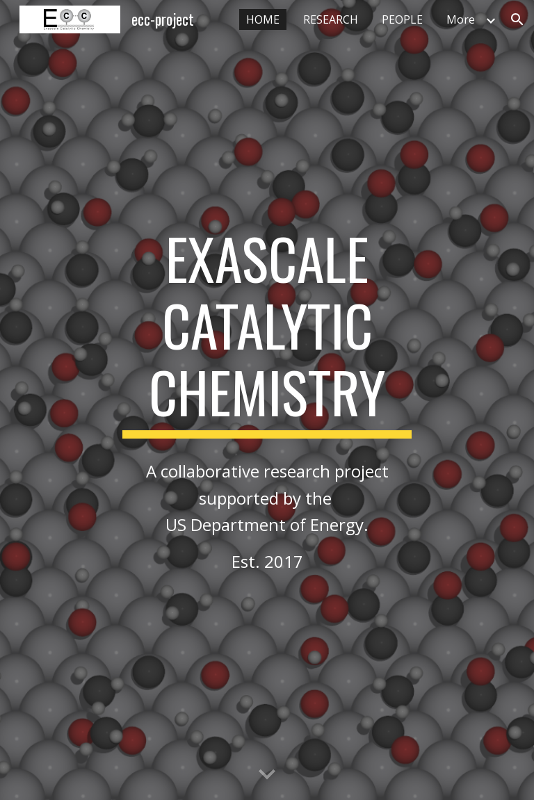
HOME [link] (263, 19)
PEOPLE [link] (402, 19)
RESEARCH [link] (330, 19)
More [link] (460, 19)
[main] (266, 331)
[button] (517, 19)
